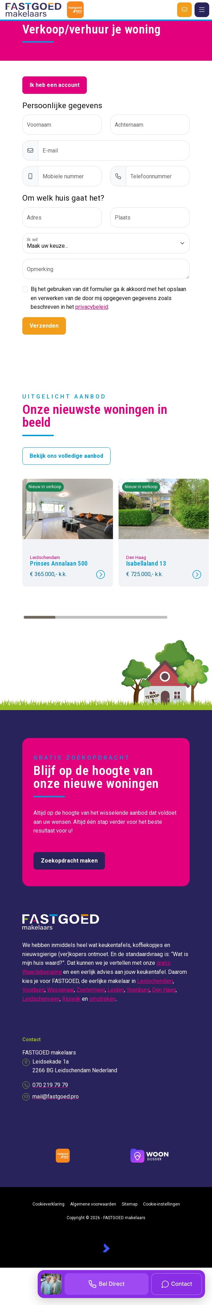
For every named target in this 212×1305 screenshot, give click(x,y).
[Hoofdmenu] (202, 9)
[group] (67, 533)
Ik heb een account (55, 85)
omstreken (102, 998)
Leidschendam (155, 981)
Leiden (115, 989)
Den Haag (164, 989)
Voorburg (33, 989)
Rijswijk (71, 998)
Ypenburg (138, 989)
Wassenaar (60, 989)
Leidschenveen (41, 998)
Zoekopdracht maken (69, 860)
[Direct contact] (184, 9)
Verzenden (44, 325)
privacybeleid (91, 307)
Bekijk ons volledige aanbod (66, 456)
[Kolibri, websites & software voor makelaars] (106, 1248)
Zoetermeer (90, 989)
